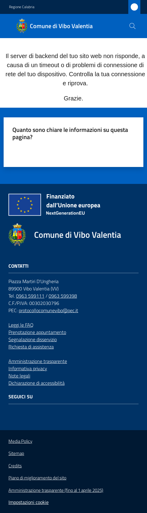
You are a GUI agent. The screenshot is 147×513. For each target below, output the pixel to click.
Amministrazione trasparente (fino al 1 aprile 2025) (55, 490)
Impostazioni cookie (28, 502)
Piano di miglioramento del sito (37, 477)
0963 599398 (63, 295)
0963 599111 (30, 295)
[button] (132, 26)
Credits (15, 465)
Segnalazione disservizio (32, 339)
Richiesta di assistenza (31, 346)
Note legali (19, 375)
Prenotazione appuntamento (37, 332)
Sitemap (16, 453)
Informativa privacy (27, 368)
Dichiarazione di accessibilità (36, 383)
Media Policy (20, 441)
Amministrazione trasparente (37, 361)
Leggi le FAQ (21, 324)
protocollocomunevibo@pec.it (48, 310)
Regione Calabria (21, 7)
